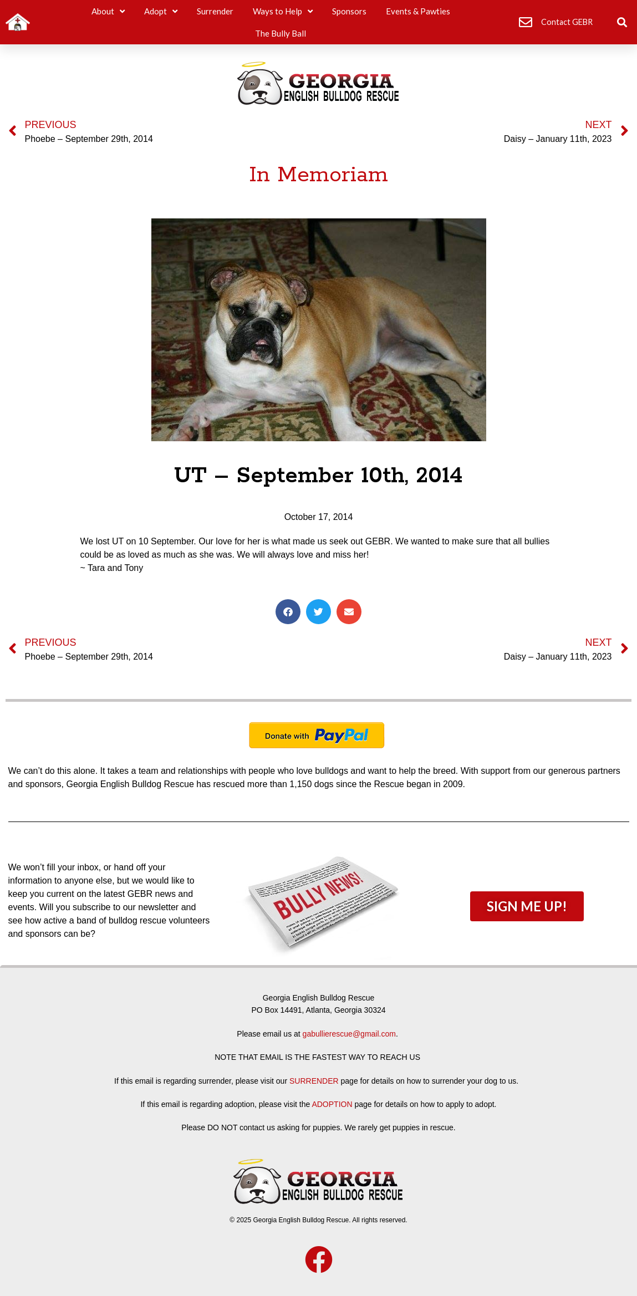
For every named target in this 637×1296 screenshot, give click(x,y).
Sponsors (349, 11)
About (108, 11)
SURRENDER (314, 1080)
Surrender (215, 11)
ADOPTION (332, 1104)
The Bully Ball (280, 33)
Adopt (160, 11)
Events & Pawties (418, 11)
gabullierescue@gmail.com (349, 1033)
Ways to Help (283, 11)
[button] (622, 22)
